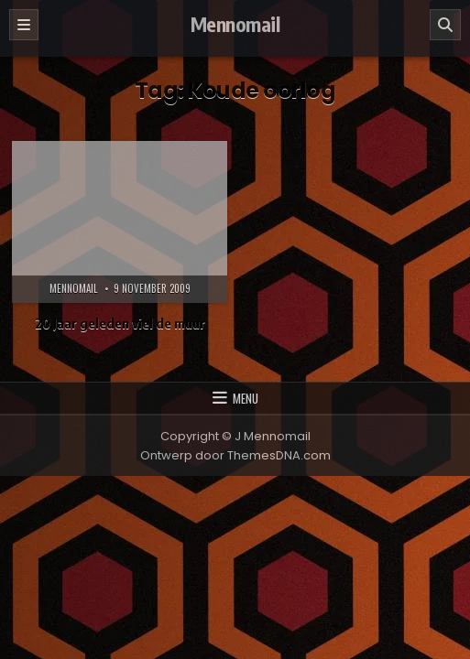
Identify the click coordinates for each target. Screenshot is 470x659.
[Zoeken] (445, 24)
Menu (245, 398)
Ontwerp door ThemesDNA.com (235, 455)
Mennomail (235, 24)
